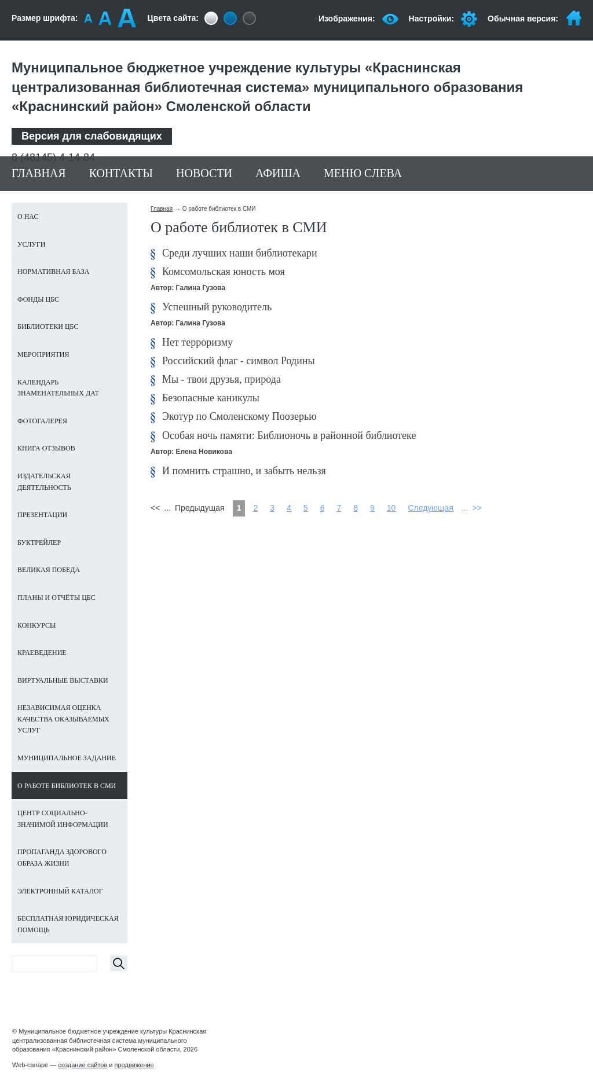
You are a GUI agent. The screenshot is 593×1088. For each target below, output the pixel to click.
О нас (27, 217)
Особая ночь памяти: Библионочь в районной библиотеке (289, 435)
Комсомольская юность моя (223, 271)
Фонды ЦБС (38, 299)
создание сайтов (82, 1064)
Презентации (42, 515)
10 (391, 507)
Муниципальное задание (66, 758)
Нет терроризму (197, 342)
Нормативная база (53, 272)
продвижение (134, 1064)
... (465, 507)
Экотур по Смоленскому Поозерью (239, 416)
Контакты (121, 173)
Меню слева (363, 173)
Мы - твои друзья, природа (221, 379)
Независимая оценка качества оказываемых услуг (63, 719)
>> (476, 507)
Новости (204, 173)
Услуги (31, 244)
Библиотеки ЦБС (47, 327)
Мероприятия (43, 354)
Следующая (430, 507)
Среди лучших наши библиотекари (239, 253)
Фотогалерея (42, 421)
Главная (39, 173)
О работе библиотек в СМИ (66, 786)
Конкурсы (36, 625)
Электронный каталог (60, 891)
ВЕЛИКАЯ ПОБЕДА (48, 570)
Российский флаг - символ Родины (238, 361)
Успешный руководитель (217, 307)
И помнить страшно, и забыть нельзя (244, 471)
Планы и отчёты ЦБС (56, 598)
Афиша (278, 173)
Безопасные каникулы (210, 398)
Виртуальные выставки (62, 680)
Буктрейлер (39, 542)
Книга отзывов (46, 448)
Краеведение (42, 653)
